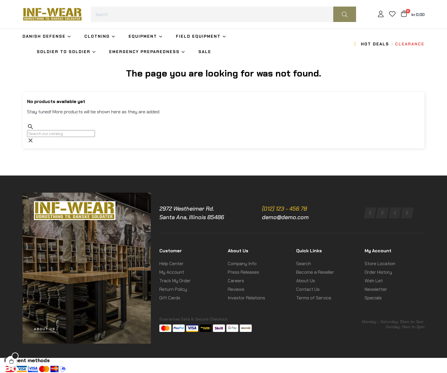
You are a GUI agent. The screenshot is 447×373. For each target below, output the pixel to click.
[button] (44, 329)
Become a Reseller (315, 272)
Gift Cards (169, 298)
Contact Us (308, 289)
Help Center (171, 264)
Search (303, 264)
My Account (171, 272)
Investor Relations (246, 298)
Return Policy (173, 289)
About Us (305, 281)
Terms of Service (313, 298)
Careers (236, 281)
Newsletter (376, 289)
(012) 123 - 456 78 (284, 208)
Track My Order (175, 281)
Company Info (242, 264)
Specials (373, 298)
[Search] (61, 133)
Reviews (236, 289)
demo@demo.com (285, 217)
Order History (378, 272)
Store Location (380, 264)
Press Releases (243, 272)
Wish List (374, 281)
